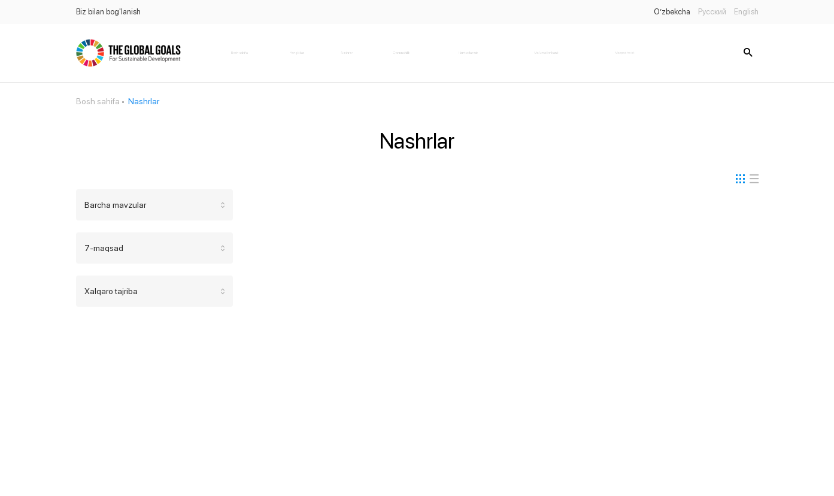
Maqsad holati (625, 53)
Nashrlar (347, 53)
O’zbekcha (672, 11)
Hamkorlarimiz (468, 53)
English (746, 11)
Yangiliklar (297, 53)
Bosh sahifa (239, 53)
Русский (712, 11)
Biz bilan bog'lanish (108, 11)
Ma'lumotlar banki (547, 53)
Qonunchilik (401, 53)
